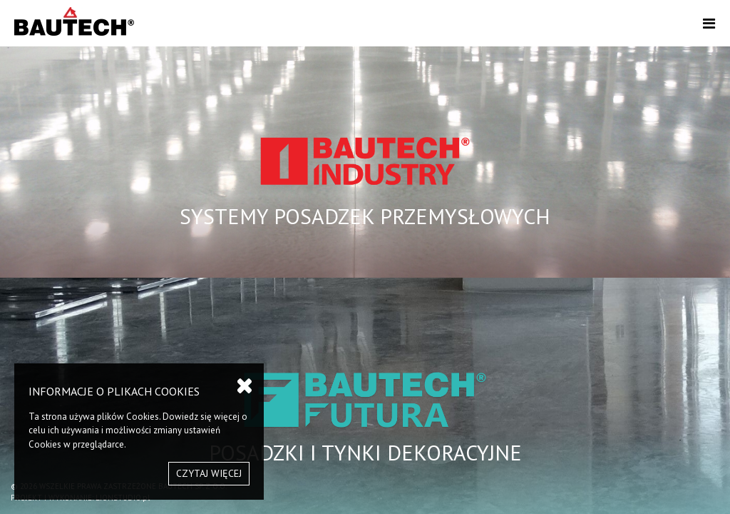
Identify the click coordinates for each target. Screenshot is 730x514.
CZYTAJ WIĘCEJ (209, 473)
